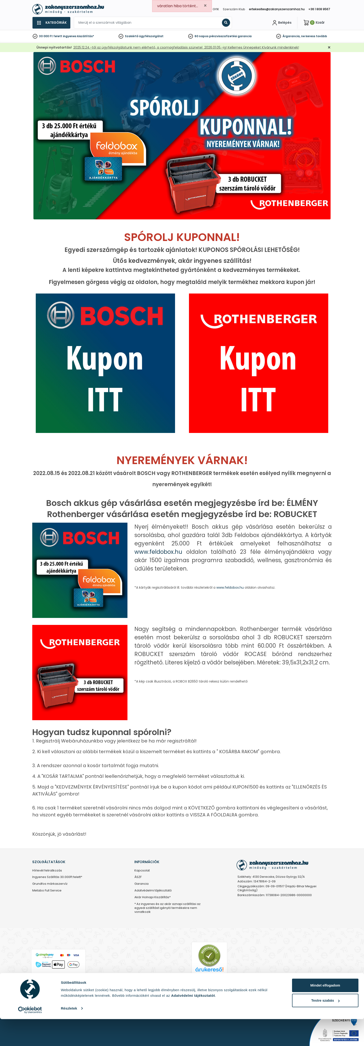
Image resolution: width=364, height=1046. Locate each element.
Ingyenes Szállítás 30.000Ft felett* (57, 877)
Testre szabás (325, 1028)
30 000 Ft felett (50, 36)
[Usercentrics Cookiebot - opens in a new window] (30, 1036)
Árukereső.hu (209, 977)
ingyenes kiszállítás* (78, 36)
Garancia (141, 884)
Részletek (69, 1035)
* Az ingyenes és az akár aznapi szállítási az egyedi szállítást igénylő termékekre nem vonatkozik (167, 908)
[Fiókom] (281, 22)
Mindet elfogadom (325, 1012)
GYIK (216, 9)
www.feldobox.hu (158, 552)
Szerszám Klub (234, 9)
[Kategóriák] (51, 23)
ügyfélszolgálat (151, 36)
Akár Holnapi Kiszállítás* (152, 897)
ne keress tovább (314, 36)
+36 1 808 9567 (319, 9)
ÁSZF (138, 877)
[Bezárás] (329, 47)
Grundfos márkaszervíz (50, 884)
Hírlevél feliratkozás (47, 871)
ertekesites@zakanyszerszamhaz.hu (277, 9)
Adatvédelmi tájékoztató (153, 891)
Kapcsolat (142, 871)
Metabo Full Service (47, 891)
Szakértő (131, 36)
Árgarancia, (291, 36)
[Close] (205, 5)
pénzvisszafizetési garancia (230, 36)
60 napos (201, 36)
